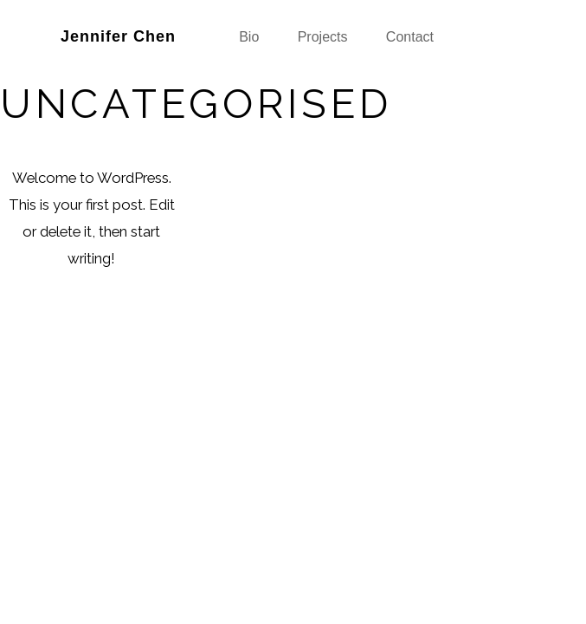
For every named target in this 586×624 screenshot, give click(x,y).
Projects (323, 36)
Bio (249, 36)
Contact (410, 36)
